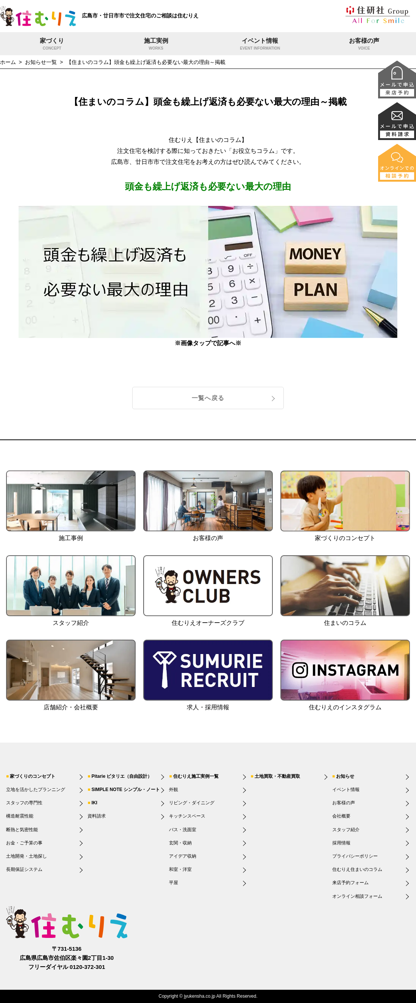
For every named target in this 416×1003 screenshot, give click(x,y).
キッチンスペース (187, 816)
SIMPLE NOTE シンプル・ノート (125, 789)
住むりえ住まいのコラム (357, 869)
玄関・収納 (180, 843)
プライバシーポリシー (355, 856)
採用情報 (341, 843)
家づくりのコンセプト (32, 776)
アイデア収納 (182, 856)
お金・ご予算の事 (24, 843)
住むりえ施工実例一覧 (196, 776)
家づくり (52, 44)
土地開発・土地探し (26, 856)
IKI (94, 802)
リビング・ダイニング (191, 802)
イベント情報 (260, 44)
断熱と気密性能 (22, 829)
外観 (173, 789)
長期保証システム (24, 869)
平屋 (173, 882)
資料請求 (97, 816)
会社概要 (341, 816)
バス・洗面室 (182, 829)
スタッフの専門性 (24, 802)
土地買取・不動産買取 (277, 776)
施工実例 (156, 44)
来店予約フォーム (350, 882)
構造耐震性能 (19, 816)
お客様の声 (364, 44)
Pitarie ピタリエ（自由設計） (121, 776)
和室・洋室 (180, 869)
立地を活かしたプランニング (35, 789)
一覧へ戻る (208, 398)
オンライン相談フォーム (357, 896)
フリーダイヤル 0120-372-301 (66, 967)
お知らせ (345, 776)
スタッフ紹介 (346, 829)
